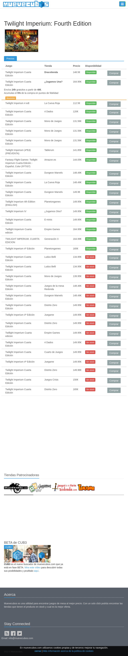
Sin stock (90, 257)
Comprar (114, 73)
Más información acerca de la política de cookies (68, 651)
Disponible (91, 72)
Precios (10, 58)
